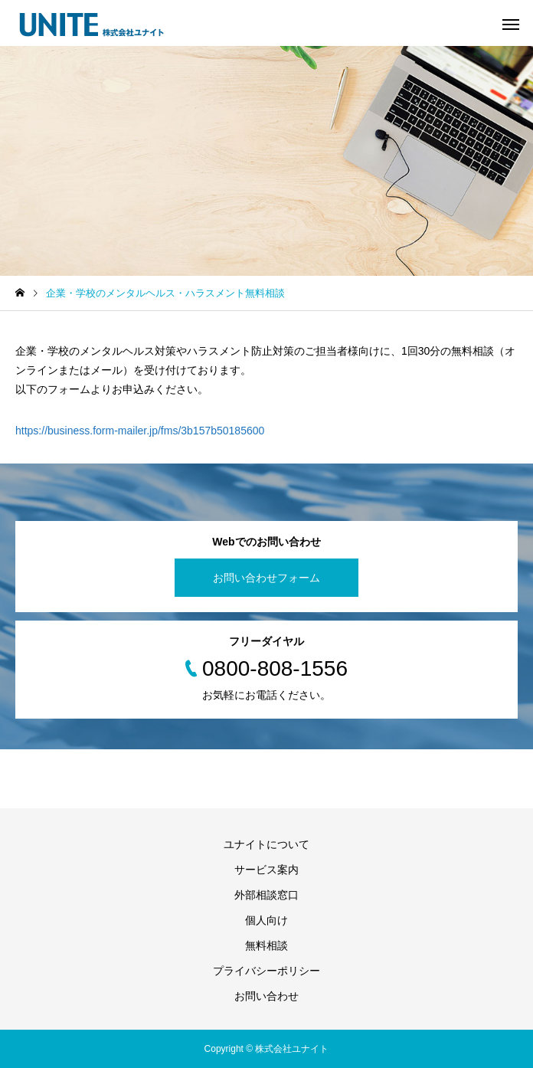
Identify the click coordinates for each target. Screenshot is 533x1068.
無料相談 (266, 945)
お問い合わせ (266, 996)
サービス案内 (266, 869)
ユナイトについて (266, 844)
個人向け (266, 920)
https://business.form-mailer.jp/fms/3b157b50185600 (139, 430)
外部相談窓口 (266, 895)
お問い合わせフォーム (266, 578)
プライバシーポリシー (266, 971)
